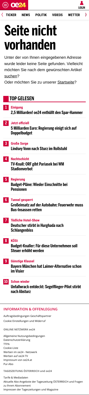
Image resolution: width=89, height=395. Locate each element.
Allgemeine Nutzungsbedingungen (24, 336)
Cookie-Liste (10, 348)
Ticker (11, 15)
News (26, 15)
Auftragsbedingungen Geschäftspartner (27, 316)
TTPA (6, 344)
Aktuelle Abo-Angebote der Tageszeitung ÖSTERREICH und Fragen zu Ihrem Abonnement (43, 383)
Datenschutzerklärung (16, 340)
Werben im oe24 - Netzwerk (20, 352)
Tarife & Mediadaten (15, 377)
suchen (10, 76)
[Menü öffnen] (5, 5)
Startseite (65, 82)
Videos (57, 15)
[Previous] (4, 15)
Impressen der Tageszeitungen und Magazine (30, 389)
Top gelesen (22, 99)
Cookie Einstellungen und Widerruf (24, 321)
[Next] (85, 15)
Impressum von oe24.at (17, 360)
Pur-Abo (8, 364)
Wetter (74, 15)
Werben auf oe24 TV (15, 356)
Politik (41, 15)
